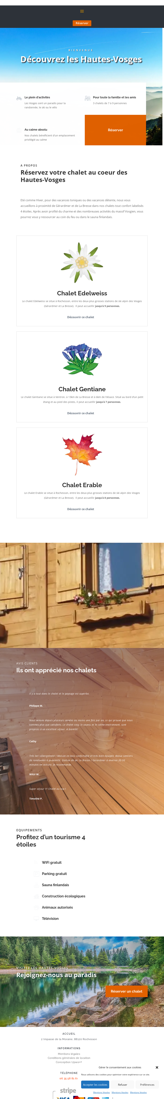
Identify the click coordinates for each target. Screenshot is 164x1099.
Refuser (122, 1084)
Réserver (82, 23)
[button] (157, 1067)
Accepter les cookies (95, 1084)
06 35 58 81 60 (69, 1078)
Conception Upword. (69, 1062)
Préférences (147, 1084)
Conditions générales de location (69, 1058)
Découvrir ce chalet (80, 317)
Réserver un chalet (126, 991)
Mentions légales (101, 1092)
